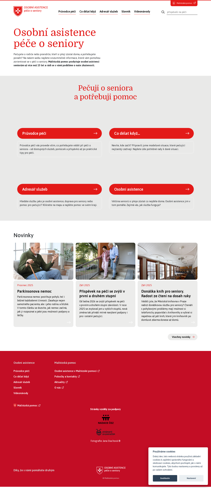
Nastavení (191, 478)
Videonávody (142, 11)
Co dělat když (88, 11)
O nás (57, 388)
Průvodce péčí (67, 11)
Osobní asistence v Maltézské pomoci (75, 372)
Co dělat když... (128, 133)
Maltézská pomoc (27, 406)
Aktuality (59, 383)
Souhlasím (165, 478)
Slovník (125, 11)
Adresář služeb (109, 11)
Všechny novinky (181, 338)
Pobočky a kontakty (65, 377)
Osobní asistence (130, 190)
